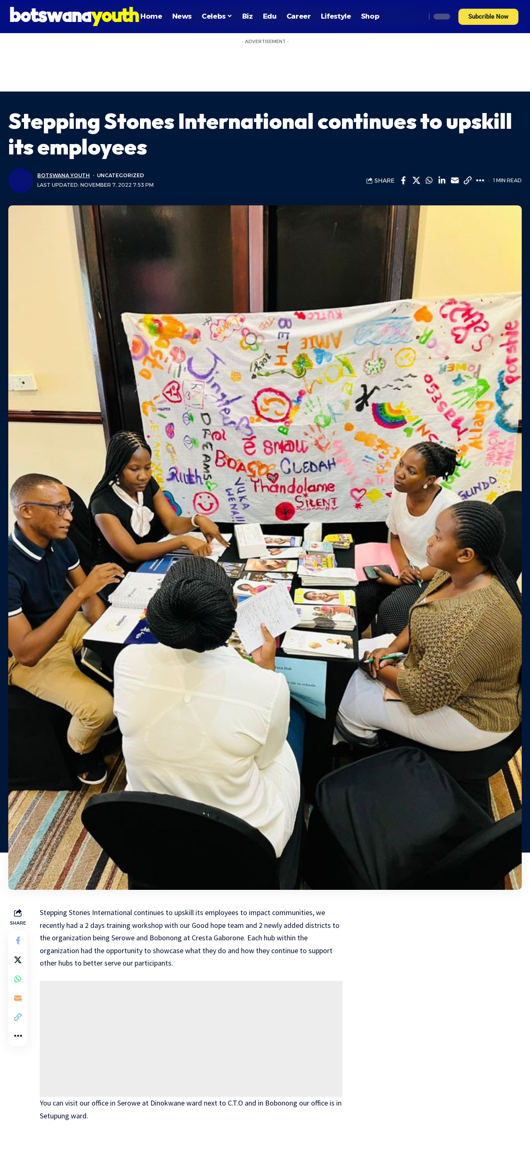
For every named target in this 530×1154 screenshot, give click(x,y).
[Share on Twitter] (416, 180)
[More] (480, 180)
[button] (488, 17)
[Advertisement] (265, 66)
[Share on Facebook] (403, 180)
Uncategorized (122, 175)
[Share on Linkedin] (442, 180)
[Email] (454, 180)
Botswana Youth (64, 175)
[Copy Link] (467, 180)
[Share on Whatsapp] (429, 180)
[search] (418, 16)
